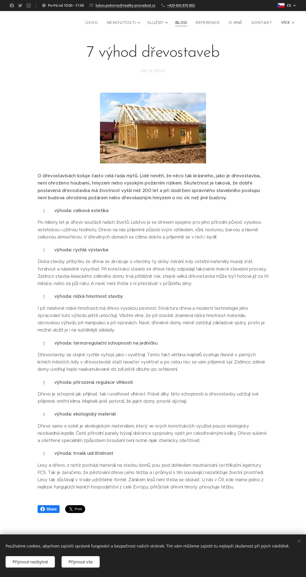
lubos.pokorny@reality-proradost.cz (125, 5)
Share (48, 509)
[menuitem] (69, 23)
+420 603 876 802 (181, 5)
